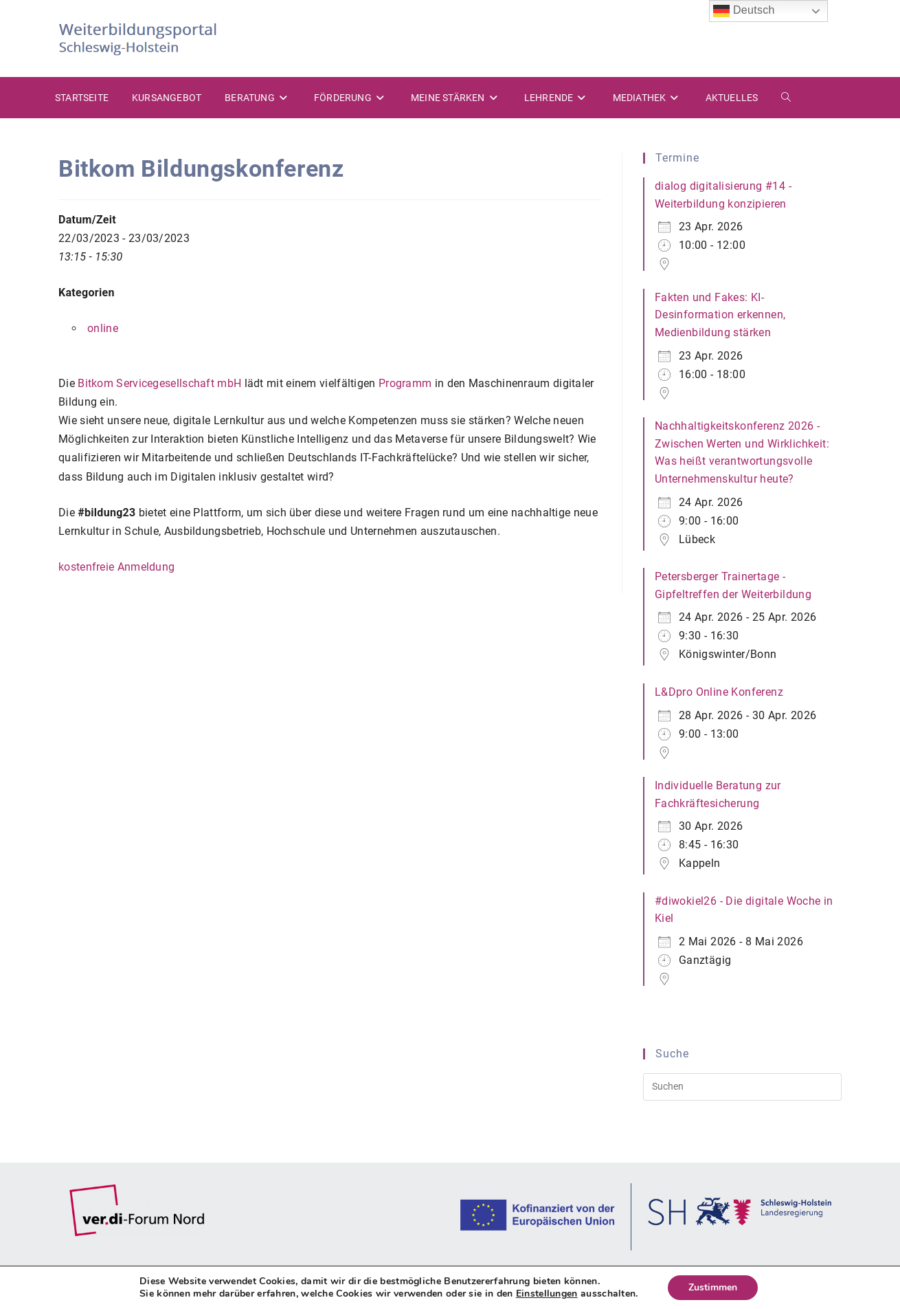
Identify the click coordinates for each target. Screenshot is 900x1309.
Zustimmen (712, 1287)
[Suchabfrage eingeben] (742, 1087)
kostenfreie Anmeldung (116, 566)
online (102, 328)
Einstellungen (547, 1294)
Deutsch (744, 11)
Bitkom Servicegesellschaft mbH (159, 383)
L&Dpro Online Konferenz (719, 691)
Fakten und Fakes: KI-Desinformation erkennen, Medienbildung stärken (720, 315)
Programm (405, 383)
